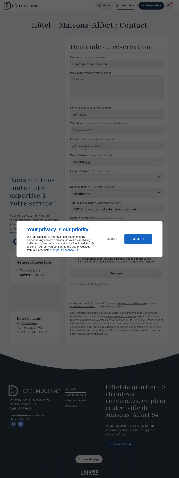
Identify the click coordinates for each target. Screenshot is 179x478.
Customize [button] (112, 239)
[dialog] (89, 239)
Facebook (69, 250)
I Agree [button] (138, 239)
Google (54, 250)
